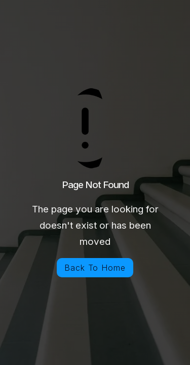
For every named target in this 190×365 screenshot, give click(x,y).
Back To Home (95, 268)
